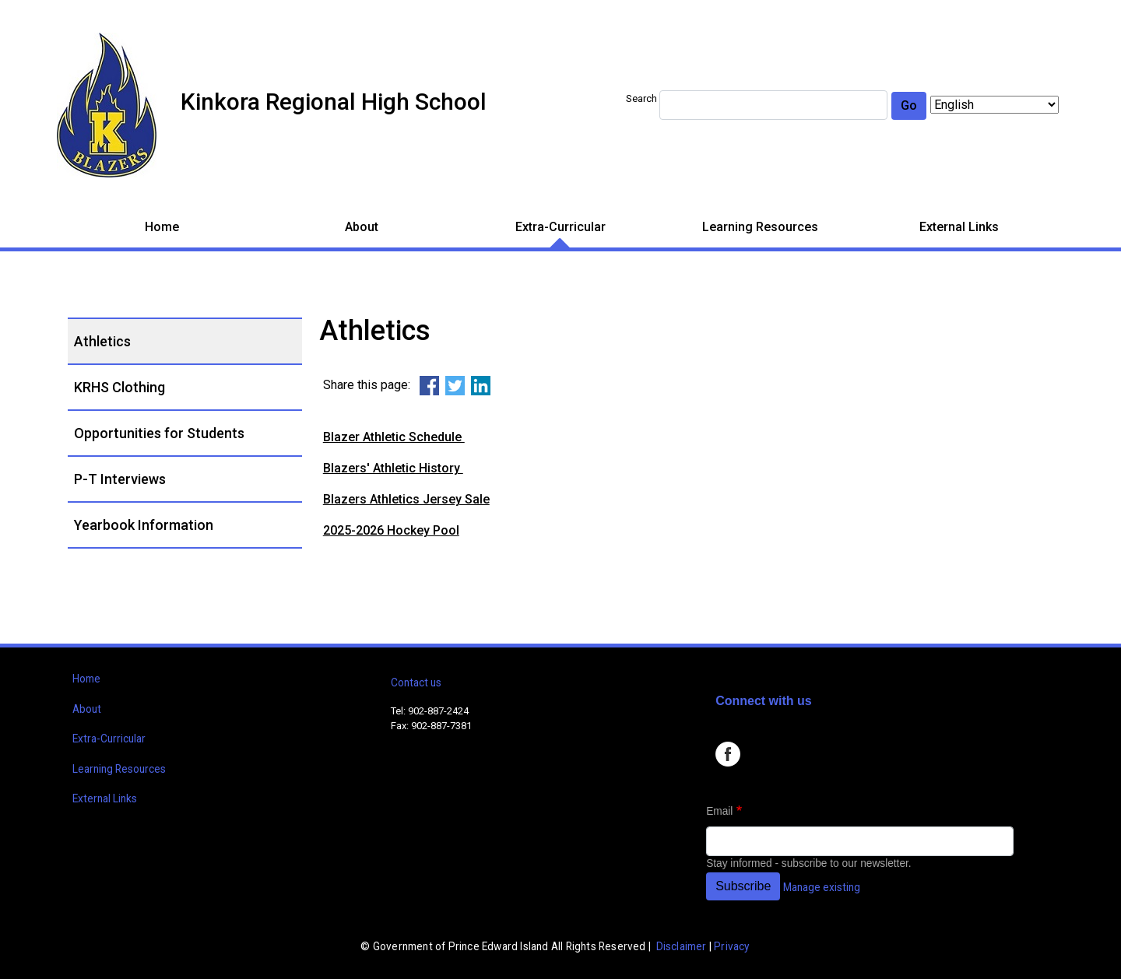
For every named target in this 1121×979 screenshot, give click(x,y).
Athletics (102, 341)
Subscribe (743, 886)
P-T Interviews (120, 479)
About (361, 226)
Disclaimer (681, 946)
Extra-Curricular (560, 226)
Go (909, 105)
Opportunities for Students (159, 433)
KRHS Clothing (119, 387)
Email (719, 811)
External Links (959, 226)
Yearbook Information (143, 525)
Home (162, 226)
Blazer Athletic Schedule (394, 437)
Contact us (416, 682)
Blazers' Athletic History (393, 468)
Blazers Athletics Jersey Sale (406, 499)
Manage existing (821, 887)
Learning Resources (760, 226)
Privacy (731, 946)
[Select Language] (994, 105)
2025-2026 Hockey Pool (391, 530)
